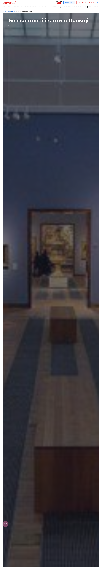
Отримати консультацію (86, 2)
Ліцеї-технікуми (18, 7)
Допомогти (59, 2)
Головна (4, 11)
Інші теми (13, 11)
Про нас (96, 7)
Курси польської (44, 7)
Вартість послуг (77, 7)
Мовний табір (56, 7)
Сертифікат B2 (88, 7)
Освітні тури (67, 7)
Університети (6, 7)
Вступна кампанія (31, 7)
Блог (9, 11)
